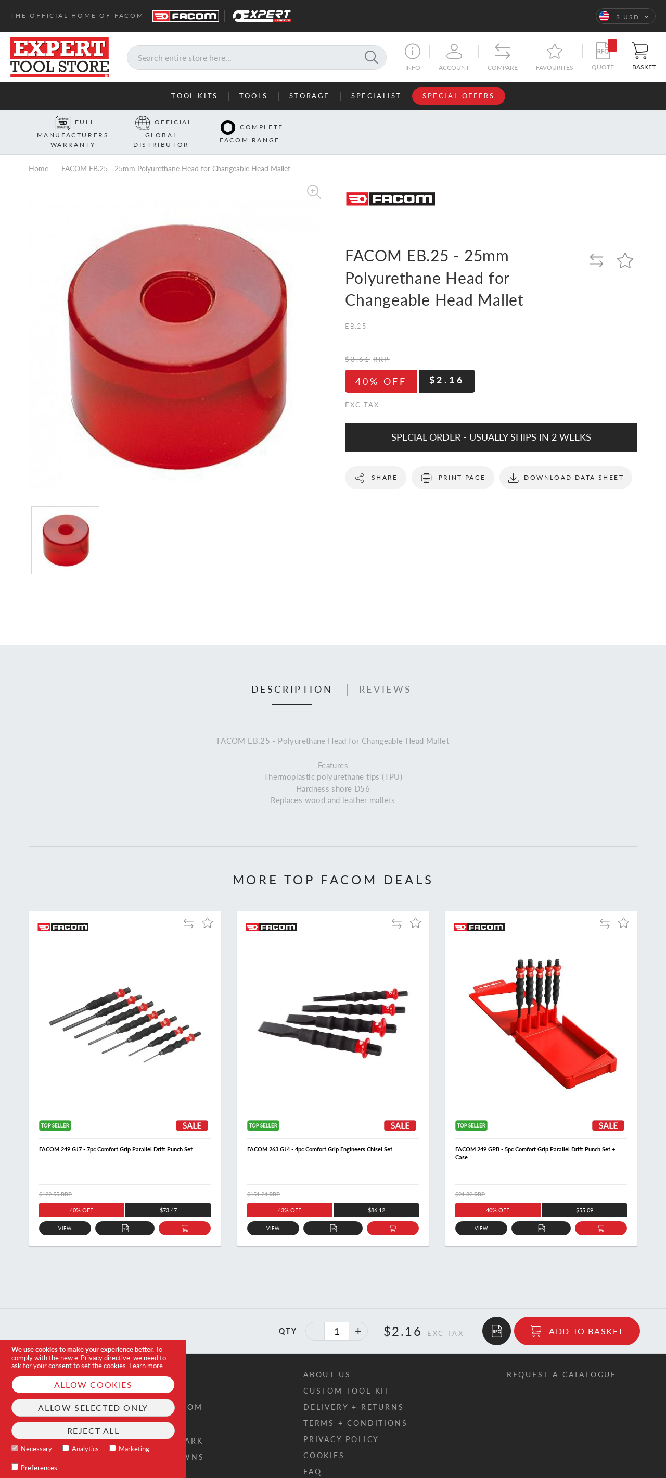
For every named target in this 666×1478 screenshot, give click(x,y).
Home (38, 151)
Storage (309, 96)
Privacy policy (341, 1423)
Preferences (39, 1467)
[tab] (292, 674)
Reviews (385, 673)
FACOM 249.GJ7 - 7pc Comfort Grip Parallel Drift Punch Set (116, 1133)
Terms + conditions (355, 1406)
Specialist (376, 96)
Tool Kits (194, 96)
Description (292, 673)
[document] (93, 1409)
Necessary (36, 1449)
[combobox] (257, 57)
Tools (253, 96)
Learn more (146, 1365)
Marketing (134, 1449)
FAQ (312, 1455)
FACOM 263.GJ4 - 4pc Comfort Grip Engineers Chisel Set (319, 1133)
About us (327, 1358)
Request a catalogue (562, 1358)
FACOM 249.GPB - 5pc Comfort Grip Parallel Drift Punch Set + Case (535, 1137)
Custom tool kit (346, 1374)
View (65, 1212)
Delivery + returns (353, 1390)
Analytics (85, 1449)
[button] (626, 16)
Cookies (324, 1439)
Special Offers (458, 96)
